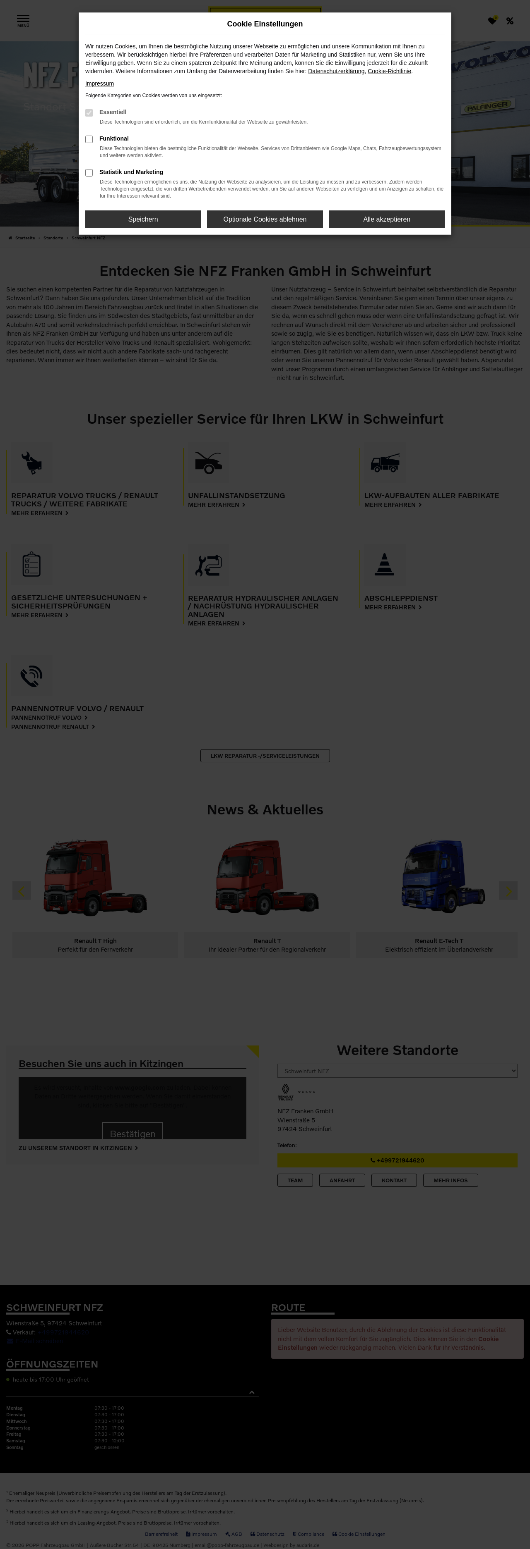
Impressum (99, 83)
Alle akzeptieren (386, 219)
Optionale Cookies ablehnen (264, 219)
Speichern (143, 219)
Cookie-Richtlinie (389, 71)
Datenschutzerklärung (336, 71)
